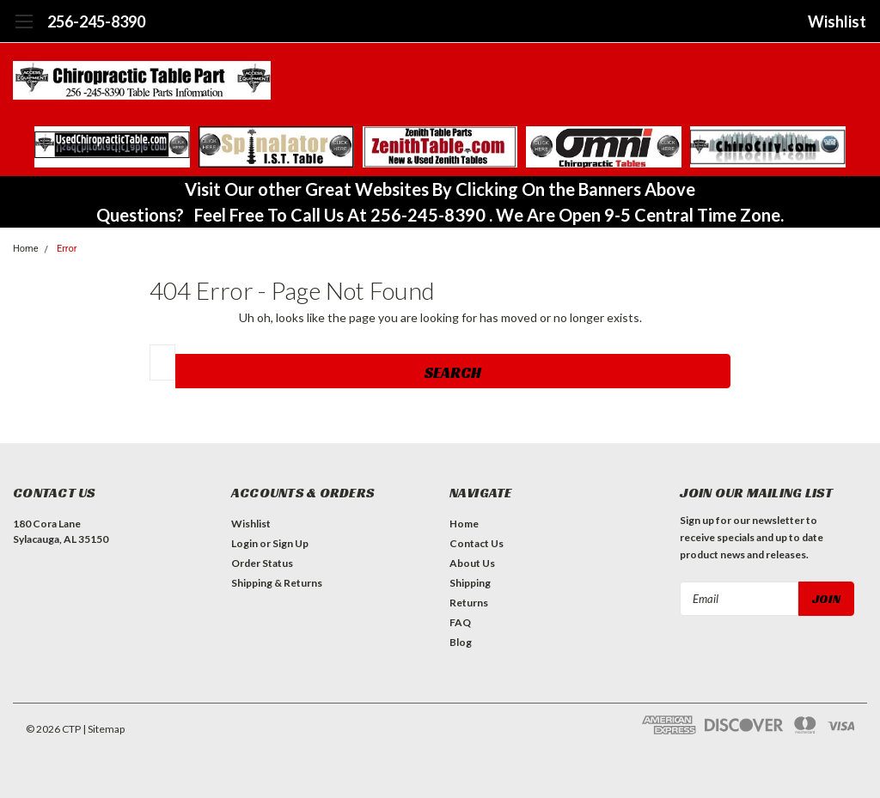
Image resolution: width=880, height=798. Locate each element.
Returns (468, 602)
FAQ (460, 622)
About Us (472, 563)
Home (464, 523)
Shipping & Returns (276, 582)
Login (244, 543)
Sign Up (290, 543)
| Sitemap (103, 728)
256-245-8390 (96, 21)
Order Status (262, 563)
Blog (460, 642)
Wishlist (837, 21)
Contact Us (476, 543)
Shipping (470, 582)
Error (67, 248)
